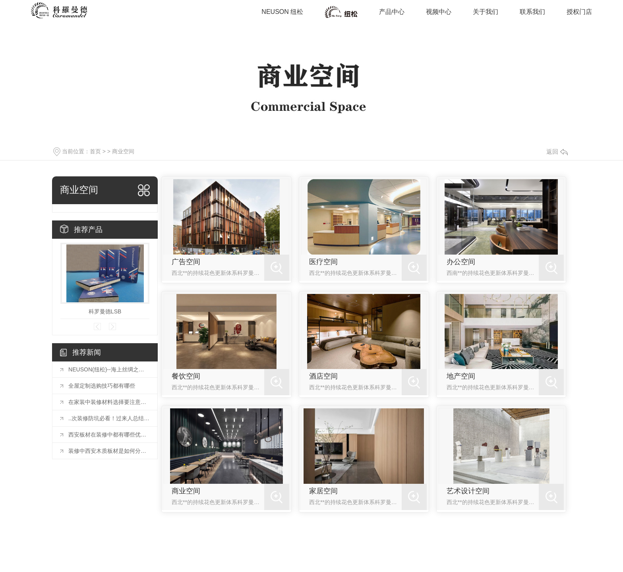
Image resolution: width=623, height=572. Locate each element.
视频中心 (438, 11)
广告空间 (186, 262)
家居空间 (323, 491)
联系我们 (532, 11)
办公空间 (461, 262)
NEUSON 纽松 (282, 11)
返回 (557, 151)
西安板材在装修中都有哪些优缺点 (108, 434)
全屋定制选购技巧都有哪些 (101, 386)
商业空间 (341, 11)
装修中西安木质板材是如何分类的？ (108, 451)
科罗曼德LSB (105, 311)
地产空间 (461, 376)
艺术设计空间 (468, 491)
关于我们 (485, 11)
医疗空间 (323, 262)
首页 (95, 151)
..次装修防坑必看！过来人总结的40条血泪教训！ (108, 418)
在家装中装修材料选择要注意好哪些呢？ (108, 402)
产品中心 (391, 11)
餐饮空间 (186, 376)
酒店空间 (323, 376)
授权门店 (579, 11)
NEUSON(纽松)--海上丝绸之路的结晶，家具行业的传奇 (108, 369)
